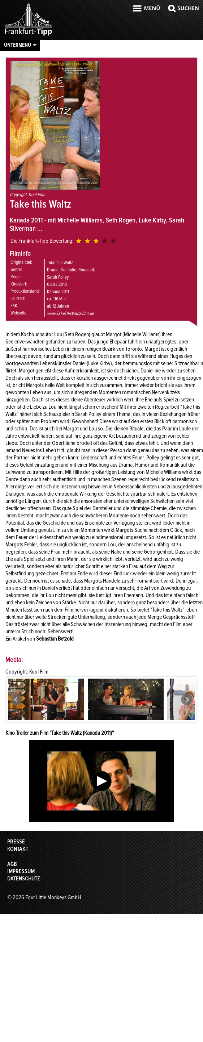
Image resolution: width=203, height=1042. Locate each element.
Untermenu (17, 45)
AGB (12, 864)
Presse (16, 841)
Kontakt (17, 849)
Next (187, 699)
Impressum (21, 871)
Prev (16, 699)
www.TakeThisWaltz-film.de (70, 313)
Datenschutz (23, 878)
